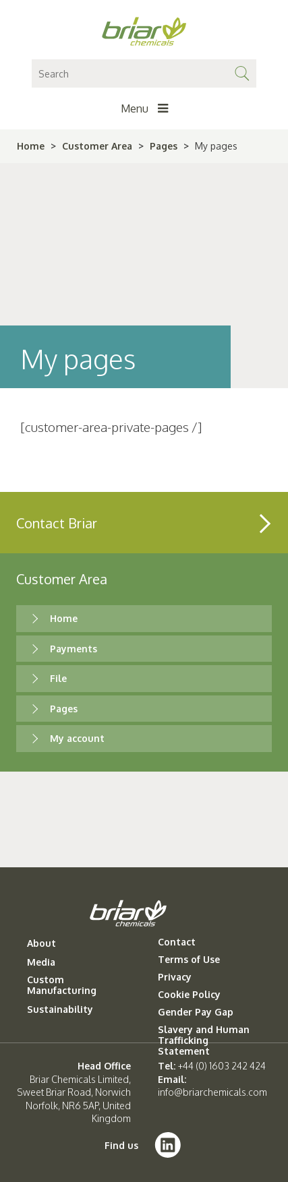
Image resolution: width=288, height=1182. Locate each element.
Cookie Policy (189, 994)
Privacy (175, 977)
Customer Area (97, 146)
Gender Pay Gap (195, 1012)
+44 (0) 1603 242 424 (222, 1065)
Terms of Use (189, 959)
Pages (163, 146)
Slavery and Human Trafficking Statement (204, 1040)
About (41, 943)
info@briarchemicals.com (212, 1092)
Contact (177, 942)
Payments (73, 648)
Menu (144, 108)
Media (41, 962)
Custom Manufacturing (61, 985)
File (58, 678)
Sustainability (60, 1009)
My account (77, 738)
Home (31, 146)
